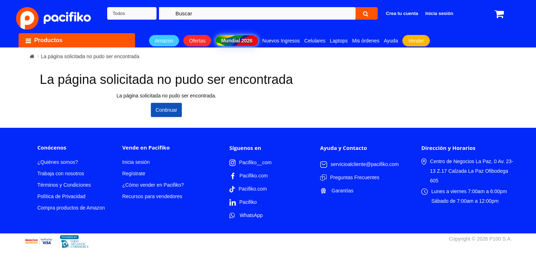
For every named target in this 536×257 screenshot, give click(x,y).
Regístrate (133, 173)
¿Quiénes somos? (57, 162)
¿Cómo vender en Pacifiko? (153, 185)
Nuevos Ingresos (281, 41)
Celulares (315, 41)
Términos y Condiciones (64, 185)
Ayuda (391, 41)
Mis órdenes (365, 41)
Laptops (339, 41)
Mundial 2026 (237, 41)
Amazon (164, 41)
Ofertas (197, 41)
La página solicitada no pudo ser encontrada (90, 56)
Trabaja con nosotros (60, 173)
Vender (416, 41)
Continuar (166, 110)
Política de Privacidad (61, 196)
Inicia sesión (136, 162)
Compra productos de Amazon (71, 208)
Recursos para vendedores (152, 196)
